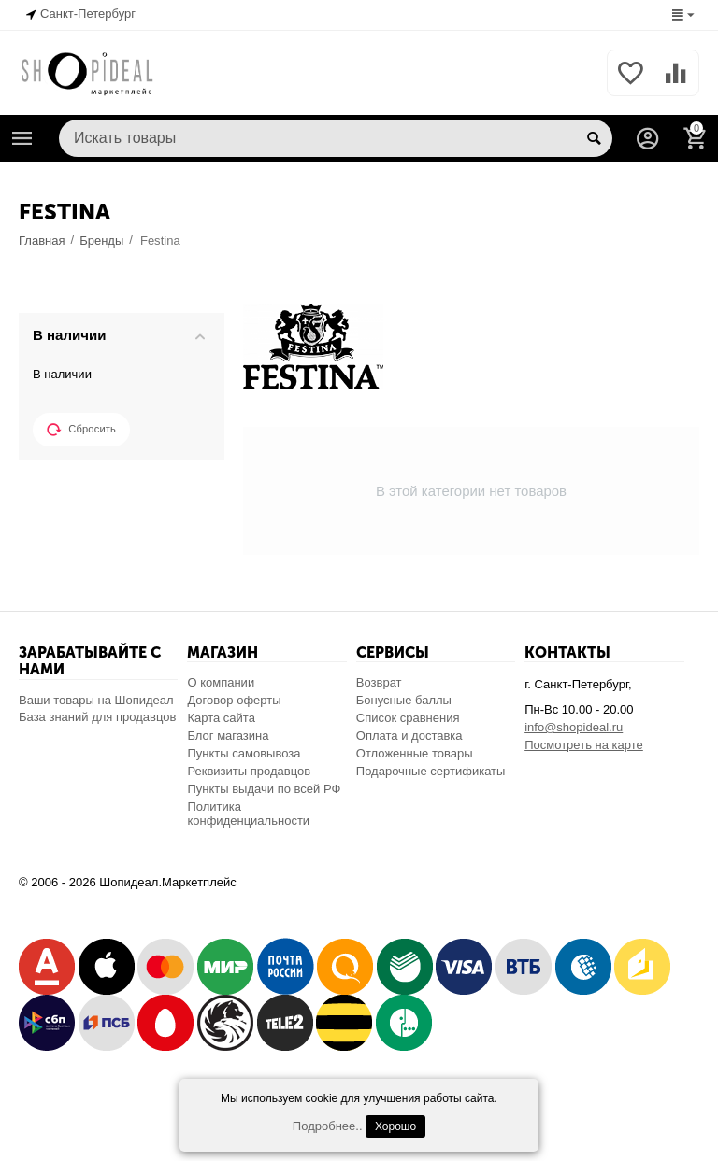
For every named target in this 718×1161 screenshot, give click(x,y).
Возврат (379, 682)
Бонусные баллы (404, 700)
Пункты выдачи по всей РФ (263, 789)
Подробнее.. (328, 1126)
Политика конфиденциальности (248, 814)
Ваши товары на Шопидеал (96, 700)
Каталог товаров (22, 138)
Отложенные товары (414, 753)
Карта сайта (221, 718)
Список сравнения (408, 718)
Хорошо (395, 1126)
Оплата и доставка (409, 736)
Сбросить (81, 430)
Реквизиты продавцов (248, 771)
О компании (220, 682)
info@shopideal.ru (573, 727)
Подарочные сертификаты (431, 771)
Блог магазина (227, 736)
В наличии (62, 374)
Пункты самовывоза (243, 753)
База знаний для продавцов (97, 717)
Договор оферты (233, 700)
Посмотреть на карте (583, 745)
